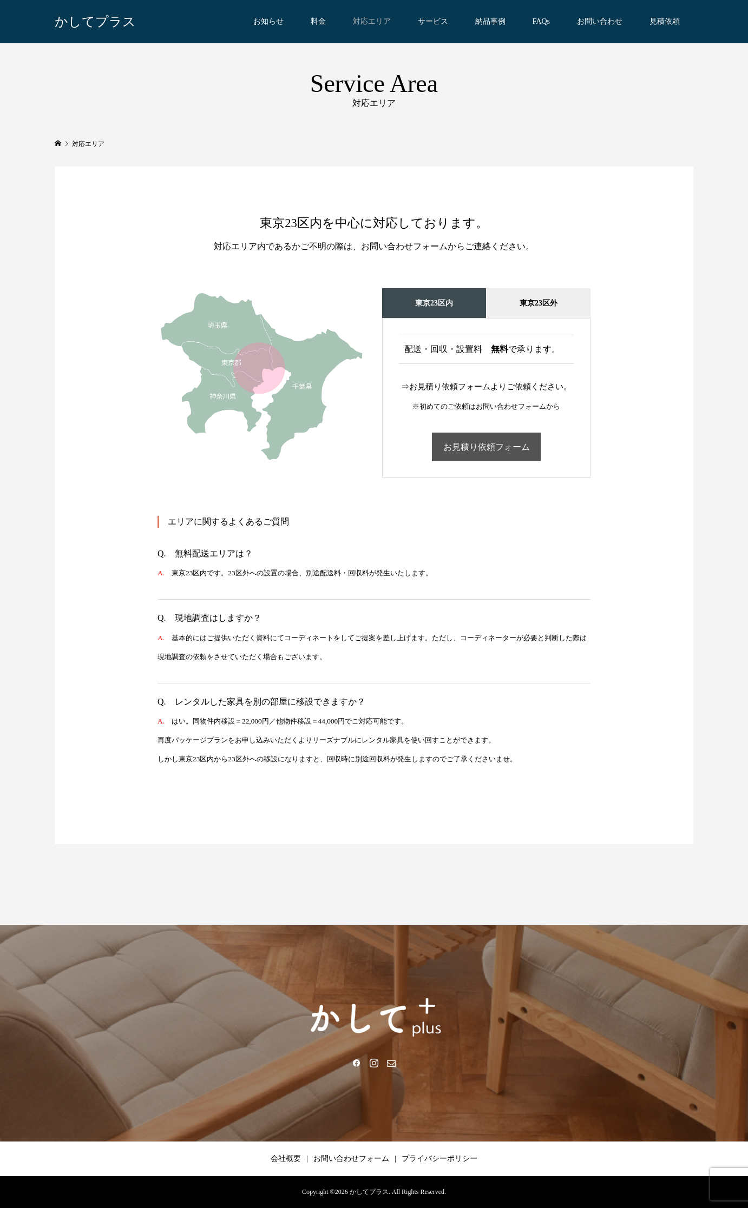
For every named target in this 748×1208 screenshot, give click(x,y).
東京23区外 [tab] (538, 303)
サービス (433, 21)
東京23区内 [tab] (434, 303)
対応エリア (372, 21)
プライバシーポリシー (439, 1158)
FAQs (541, 21)
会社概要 (286, 1158)
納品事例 (490, 21)
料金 (318, 21)
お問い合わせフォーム (351, 1158)
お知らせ (268, 21)
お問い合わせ (599, 21)
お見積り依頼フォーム (486, 447)
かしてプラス (95, 22)
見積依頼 (664, 21)
